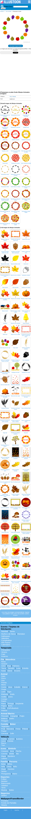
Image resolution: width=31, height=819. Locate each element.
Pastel (3, 731)
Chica (9, 767)
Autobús (19, 739)
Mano (14, 774)
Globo (11, 754)
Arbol (3, 666)
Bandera (11, 756)
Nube (3, 671)
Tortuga (11, 704)
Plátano (25, 729)
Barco (3, 743)
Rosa (3, 662)
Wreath (9, 11)
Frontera (4, 801)
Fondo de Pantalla (8, 803)
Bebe (3, 764)
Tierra (3, 668)
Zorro (10, 697)
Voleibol (4, 786)
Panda (4, 683)
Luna (18, 668)
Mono (3, 685)
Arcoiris (17, 671)
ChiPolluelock (12, 708)
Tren (3, 745)
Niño (3, 767)
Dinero (4, 795)
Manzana (10, 729)
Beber (13, 724)
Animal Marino (7, 713)
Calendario (5, 645)
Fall (6, 11)
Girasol (4, 664)
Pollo (3, 708)
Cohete (10, 741)
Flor (3, 659)
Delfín (11, 719)
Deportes (5, 777)
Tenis (3, 788)
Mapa (3, 756)
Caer (3, 654)
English (5, 810)
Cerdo (3, 687)
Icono (3, 748)
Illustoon (2, 11)
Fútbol (3, 779)
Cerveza (4, 733)
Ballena (4, 719)
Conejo (4, 699)
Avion (3, 741)
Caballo (17, 687)
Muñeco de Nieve (8, 634)
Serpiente (19, 704)
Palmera (15, 666)
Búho (10, 706)
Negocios (5, 793)
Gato (3, 676)
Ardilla (3, 697)
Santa (12, 631)
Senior (4, 771)
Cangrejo (14, 716)
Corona (4, 754)
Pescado (4, 716)
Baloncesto (5, 783)
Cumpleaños (6, 640)
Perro (3, 678)
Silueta (4, 805)
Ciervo (24, 687)
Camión (11, 739)
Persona (13, 761)
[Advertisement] (15, 73)
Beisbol (4, 781)
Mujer (3, 769)
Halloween (5, 636)
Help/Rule (16, 810)
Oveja (3, 689)
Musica (4, 790)
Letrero (4, 758)
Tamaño (11, 668)
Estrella (25, 668)
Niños (9, 764)
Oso (3, 680)
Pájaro (4, 706)
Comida (4, 724)
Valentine (5, 638)
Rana (3, 704)
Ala (17, 754)
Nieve (10, 671)
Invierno (4, 656)
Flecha (18, 751)
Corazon (4, 751)
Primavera (5, 650)
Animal (4, 674)
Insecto (4, 710)
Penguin (4, 721)
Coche (4, 739)
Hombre (11, 769)
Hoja (9, 666)
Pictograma (6, 774)
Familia (4, 761)
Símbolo (12, 748)
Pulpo (22, 716)
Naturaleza (10, 659)
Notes (11, 790)
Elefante (4, 694)
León (3, 692)
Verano (4, 652)
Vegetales (5, 726)
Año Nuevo (5, 643)
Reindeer (21, 634)
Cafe (12, 733)
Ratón (3, 701)
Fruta (3, 729)
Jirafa (12, 694)
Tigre (9, 692)
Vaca (10, 687)
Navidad (4, 631)
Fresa (18, 729)
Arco (12, 751)
